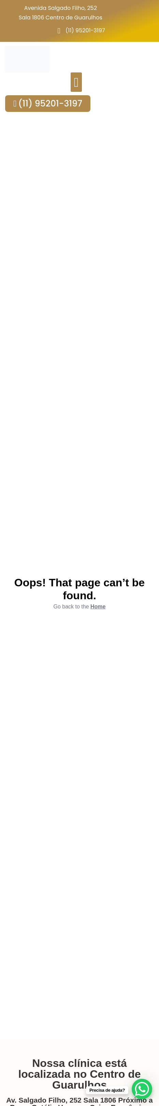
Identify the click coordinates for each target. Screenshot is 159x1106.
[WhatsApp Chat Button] (142, 1089)
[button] (76, 82)
